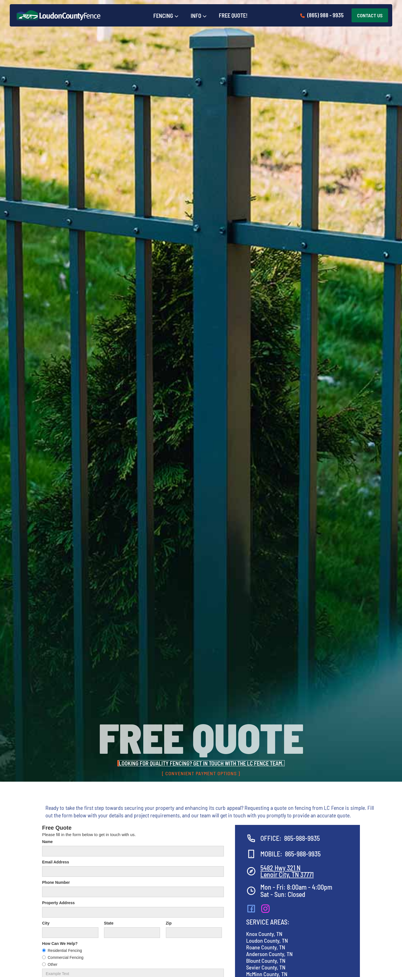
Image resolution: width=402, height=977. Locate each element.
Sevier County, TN (265, 967)
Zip (169, 923)
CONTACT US (369, 15)
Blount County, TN (265, 960)
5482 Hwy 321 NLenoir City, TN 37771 (287, 871)
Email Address (55, 862)
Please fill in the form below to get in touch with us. (89, 834)
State (108, 923)
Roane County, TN (265, 947)
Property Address (58, 903)
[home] (58, 15)
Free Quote (57, 827)
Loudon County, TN (267, 940)
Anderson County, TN (269, 953)
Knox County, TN (264, 933)
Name (47, 841)
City (45, 923)
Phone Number (56, 882)
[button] (165, 15)
